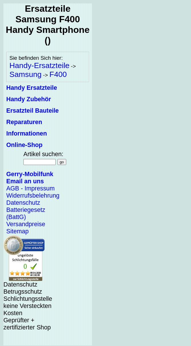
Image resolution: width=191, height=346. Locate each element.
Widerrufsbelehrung (32, 195)
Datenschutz (23, 202)
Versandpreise (25, 224)
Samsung (25, 74)
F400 (58, 74)
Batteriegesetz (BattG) (25, 213)
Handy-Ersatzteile (39, 65)
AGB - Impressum (30, 188)
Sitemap (17, 231)
